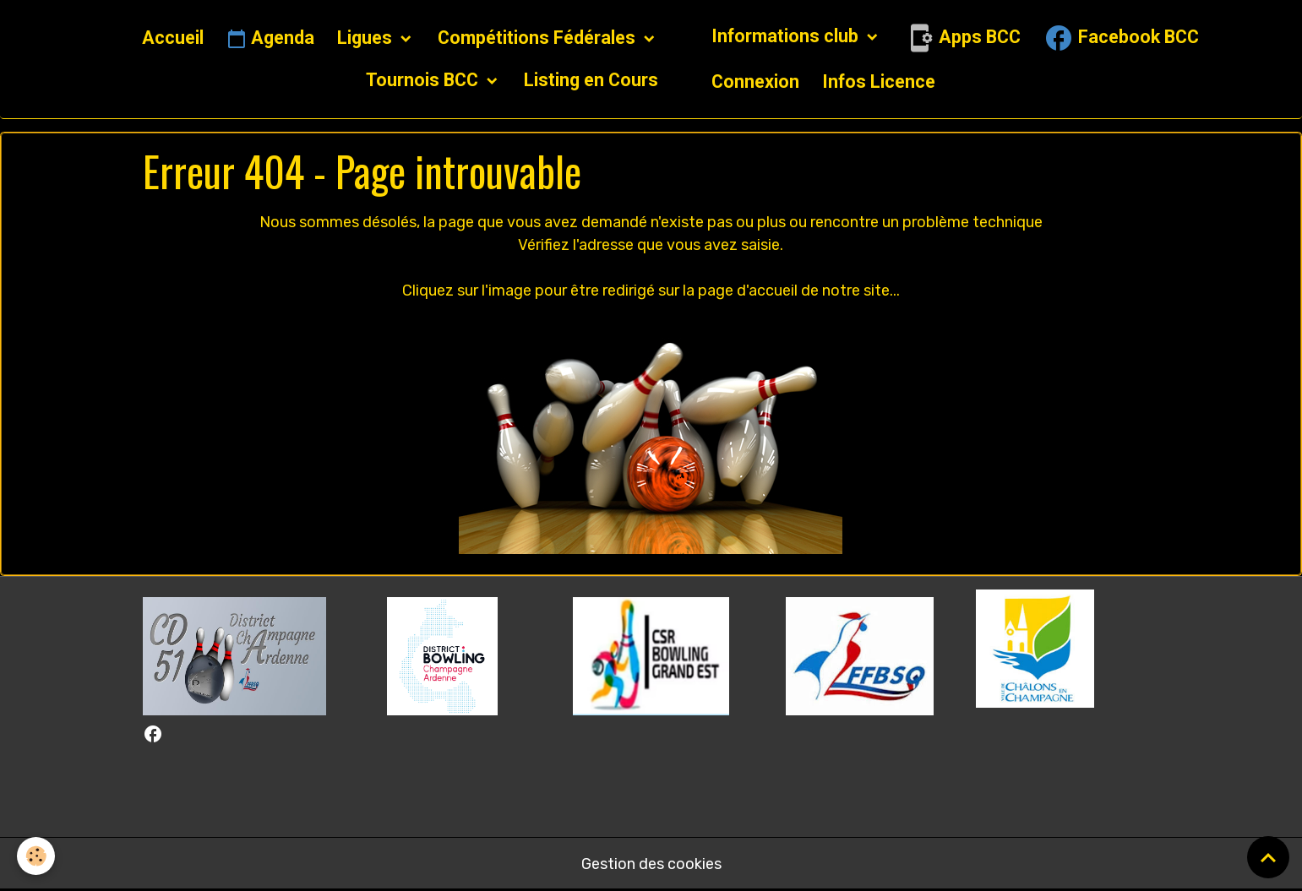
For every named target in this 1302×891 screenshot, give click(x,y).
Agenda (270, 39)
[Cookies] (36, 856)
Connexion (755, 81)
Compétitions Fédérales (539, 37)
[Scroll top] (1268, 857)
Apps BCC (962, 38)
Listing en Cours (591, 79)
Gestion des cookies (651, 864)
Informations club (787, 35)
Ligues (366, 37)
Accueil (173, 37)
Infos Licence (878, 81)
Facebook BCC (1121, 38)
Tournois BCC (424, 79)
